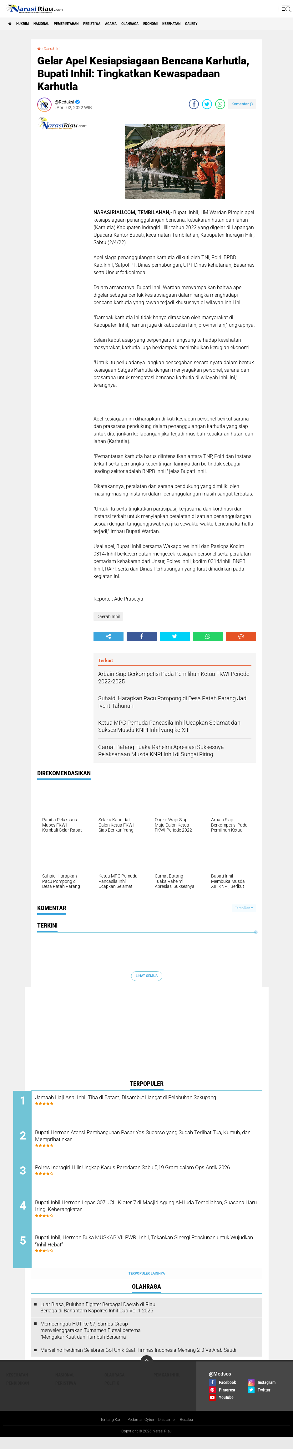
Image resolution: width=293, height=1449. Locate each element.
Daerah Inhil (56, 48)
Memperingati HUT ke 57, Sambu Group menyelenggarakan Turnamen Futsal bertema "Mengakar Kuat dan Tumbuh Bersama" (90, 1341)
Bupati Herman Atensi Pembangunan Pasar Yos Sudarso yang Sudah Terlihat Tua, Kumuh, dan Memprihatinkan (145, 1140)
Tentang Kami (107, 1431)
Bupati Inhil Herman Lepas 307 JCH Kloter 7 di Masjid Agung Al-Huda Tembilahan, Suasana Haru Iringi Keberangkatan (147, 1216)
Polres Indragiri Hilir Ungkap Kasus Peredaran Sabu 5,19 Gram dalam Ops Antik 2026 (145, 1178)
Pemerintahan (84, 23)
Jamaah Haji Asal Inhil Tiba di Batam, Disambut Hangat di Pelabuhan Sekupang (139, 1102)
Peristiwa (116, 23)
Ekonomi (190, 23)
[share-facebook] (194, 104)
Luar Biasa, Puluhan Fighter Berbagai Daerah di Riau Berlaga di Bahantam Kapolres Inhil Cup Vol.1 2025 (97, 1319)
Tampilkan (244, 908)
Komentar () (242, 104)
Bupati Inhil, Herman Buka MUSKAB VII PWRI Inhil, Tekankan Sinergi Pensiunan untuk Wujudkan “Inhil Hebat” (143, 1253)
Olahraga (164, 23)
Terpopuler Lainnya (147, 1285)
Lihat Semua (147, 976)
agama (140, 23)
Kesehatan (217, 23)
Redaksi (191, 1431)
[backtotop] (146, 1373)
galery (242, 23)
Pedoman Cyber (140, 1431)
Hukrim (28, 23)
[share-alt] (108, 636)
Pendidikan (17, 1394)
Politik (111, 1394)
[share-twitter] (207, 104)
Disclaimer (170, 1431)
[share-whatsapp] (220, 104)
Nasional (52, 23)
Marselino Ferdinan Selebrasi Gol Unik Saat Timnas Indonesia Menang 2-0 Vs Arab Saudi (138, 1361)
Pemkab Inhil (167, 1386)
